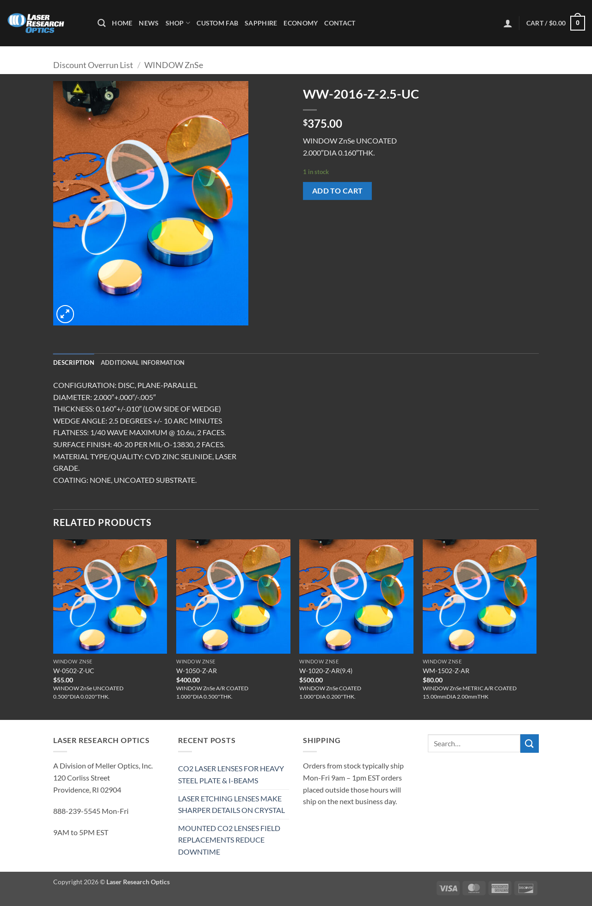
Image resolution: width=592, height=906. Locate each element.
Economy (301, 23)
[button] (507, 23)
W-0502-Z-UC (73, 671)
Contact (339, 23)
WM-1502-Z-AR (446, 671)
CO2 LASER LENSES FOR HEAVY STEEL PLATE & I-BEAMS (231, 774)
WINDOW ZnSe (173, 65)
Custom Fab (217, 23)
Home (122, 23)
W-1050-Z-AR (196, 671)
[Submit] (529, 743)
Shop (178, 23)
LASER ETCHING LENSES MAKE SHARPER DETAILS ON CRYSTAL (231, 804)
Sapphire (261, 23)
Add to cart (337, 191)
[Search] (101, 23)
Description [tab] (73, 362)
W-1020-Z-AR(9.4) (325, 671)
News (149, 23)
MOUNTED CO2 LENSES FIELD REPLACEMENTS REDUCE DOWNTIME (229, 840)
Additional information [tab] (143, 362)
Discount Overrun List (93, 65)
